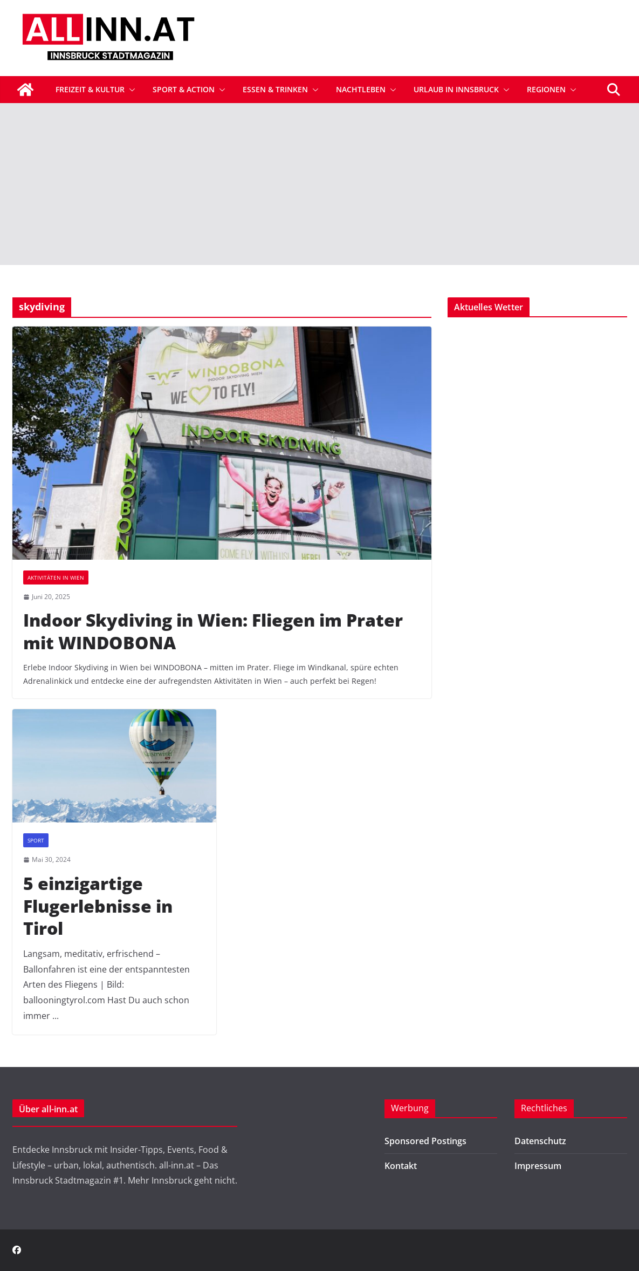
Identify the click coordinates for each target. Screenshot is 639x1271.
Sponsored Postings (425, 1141)
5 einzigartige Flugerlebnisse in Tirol (98, 906)
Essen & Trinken (275, 89)
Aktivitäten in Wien (56, 577)
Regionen (546, 89)
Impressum (537, 1166)
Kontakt (400, 1166)
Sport (36, 840)
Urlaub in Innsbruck (456, 89)
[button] (130, 89)
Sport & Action (184, 89)
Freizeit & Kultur (90, 89)
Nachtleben (361, 89)
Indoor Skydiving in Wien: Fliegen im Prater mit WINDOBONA (213, 631)
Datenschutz (540, 1141)
